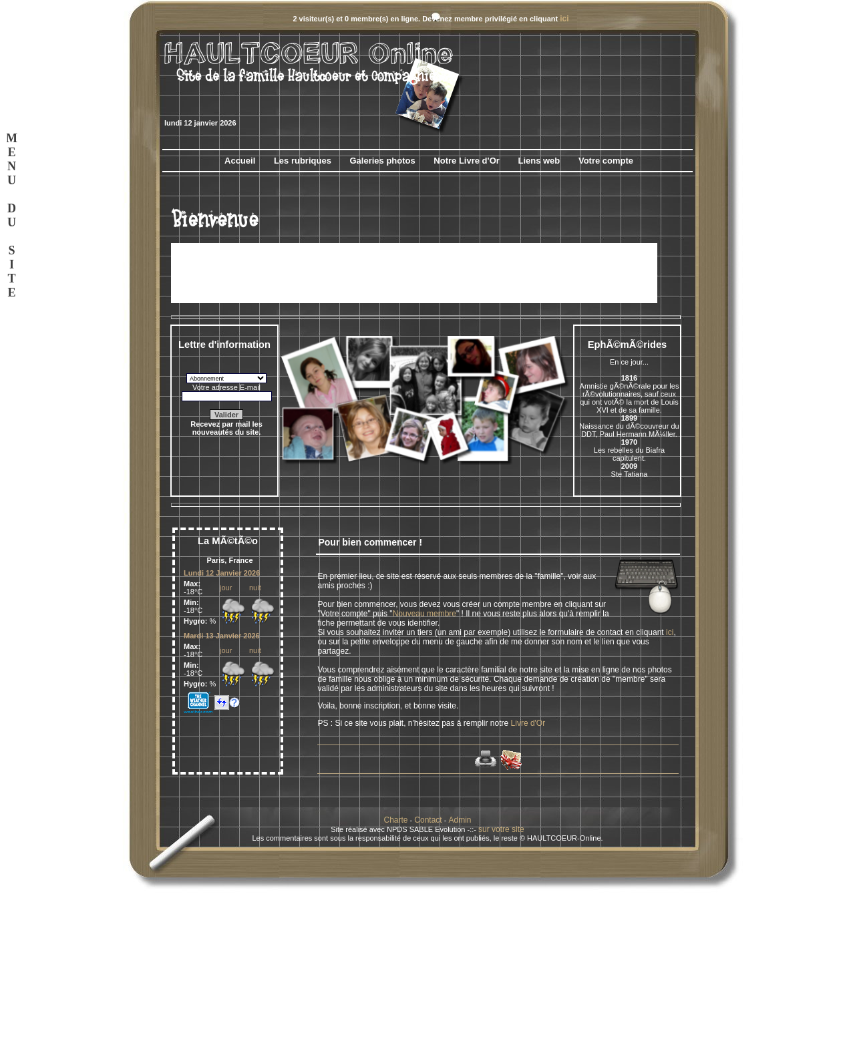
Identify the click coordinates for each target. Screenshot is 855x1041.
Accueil (239, 161)
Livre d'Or (528, 723)
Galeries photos (382, 161)
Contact (428, 820)
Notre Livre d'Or (466, 161)
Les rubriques (302, 161)
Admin (459, 820)
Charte (396, 820)
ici (564, 18)
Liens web (539, 161)
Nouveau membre (424, 613)
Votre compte (605, 161)
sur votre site (501, 829)
